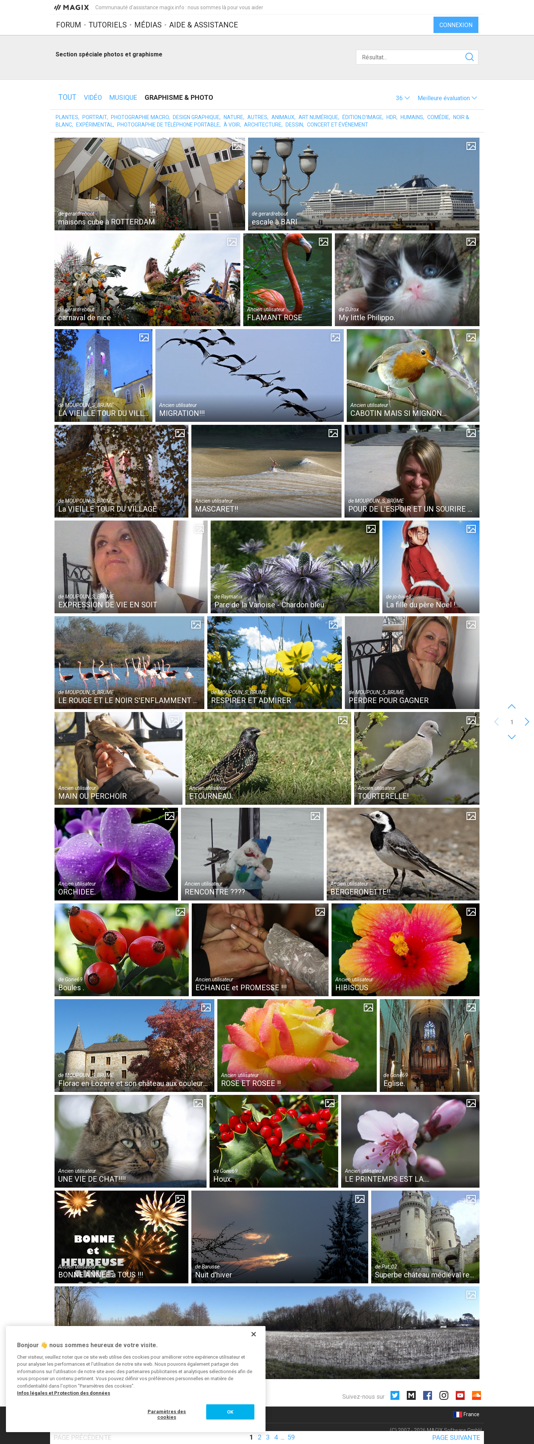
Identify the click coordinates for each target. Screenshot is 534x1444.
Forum (68, 24)
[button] (403, 98)
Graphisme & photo (179, 97)
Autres (257, 117)
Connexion (455, 25)
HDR (391, 117)
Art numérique (318, 117)
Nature (233, 117)
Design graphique (196, 117)
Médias (148, 24)
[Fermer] (253, 1334)
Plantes (67, 117)
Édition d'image (362, 117)
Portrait (94, 117)
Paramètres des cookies (167, 1414)
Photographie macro (140, 117)
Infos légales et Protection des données (63, 1393)
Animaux (282, 117)
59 (291, 1437)
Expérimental (94, 125)
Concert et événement (337, 125)
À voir (232, 125)
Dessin (294, 125)
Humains (411, 117)
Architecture (262, 125)
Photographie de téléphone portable (168, 125)
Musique (123, 97)
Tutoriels (108, 24)
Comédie (438, 117)
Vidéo (93, 97)
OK (230, 1412)
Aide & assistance (203, 24)
